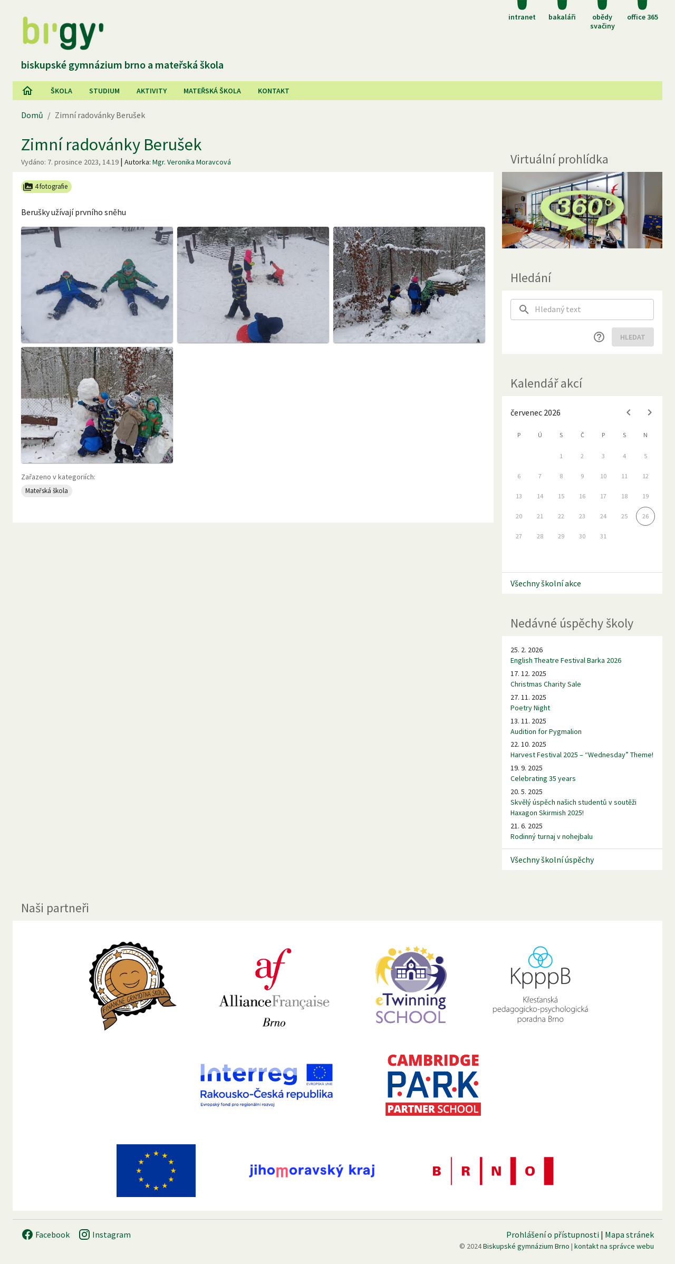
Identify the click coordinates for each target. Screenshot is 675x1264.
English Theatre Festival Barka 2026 (565, 660)
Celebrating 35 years (543, 778)
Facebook (45, 1234)
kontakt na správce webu (614, 1246)
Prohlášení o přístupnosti (552, 1234)
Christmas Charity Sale (545, 684)
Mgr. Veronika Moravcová (191, 162)
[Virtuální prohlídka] (582, 210)
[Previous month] (628, 412)
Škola (61, 90)
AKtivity (152, 90)
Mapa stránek (629, 1234)
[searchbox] (594, 309)
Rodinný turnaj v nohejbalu (551, 836)
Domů (32, 115)
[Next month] (649, 412)
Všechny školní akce (545, 583)
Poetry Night (530, 707)
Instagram (104, 1234)
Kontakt (274, 90)
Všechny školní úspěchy (552, 859)
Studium (104, 90)
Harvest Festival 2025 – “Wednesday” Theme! (581, 754)
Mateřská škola (212, 90)
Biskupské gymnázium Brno (526, 1246)
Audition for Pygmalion (546, 731)
